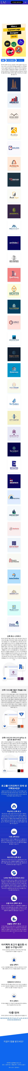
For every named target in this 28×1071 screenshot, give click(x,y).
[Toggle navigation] (25, 2)
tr (10, 1018)
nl (14, 1018)
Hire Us (14, 36)
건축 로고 (20, 60)
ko (10, 1019)
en (1, 1018)
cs (23, 1018)
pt (18, 1018)
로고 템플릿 (11, 60)
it (12, 1018)
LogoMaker (13, 1062)
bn (16, 1019)
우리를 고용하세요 (16, 2)
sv (20, 1019)
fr (3, 1018)
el (16, 1018)
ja (20, 1018)
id (25, 1018)
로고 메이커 (22, 840)
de (5, 1018)
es (6, 1018)
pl (21, 1018)
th (8, 1019)
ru (8, 1018)
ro (18, 1019)
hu (12, 1019)
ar (14, 1019)
